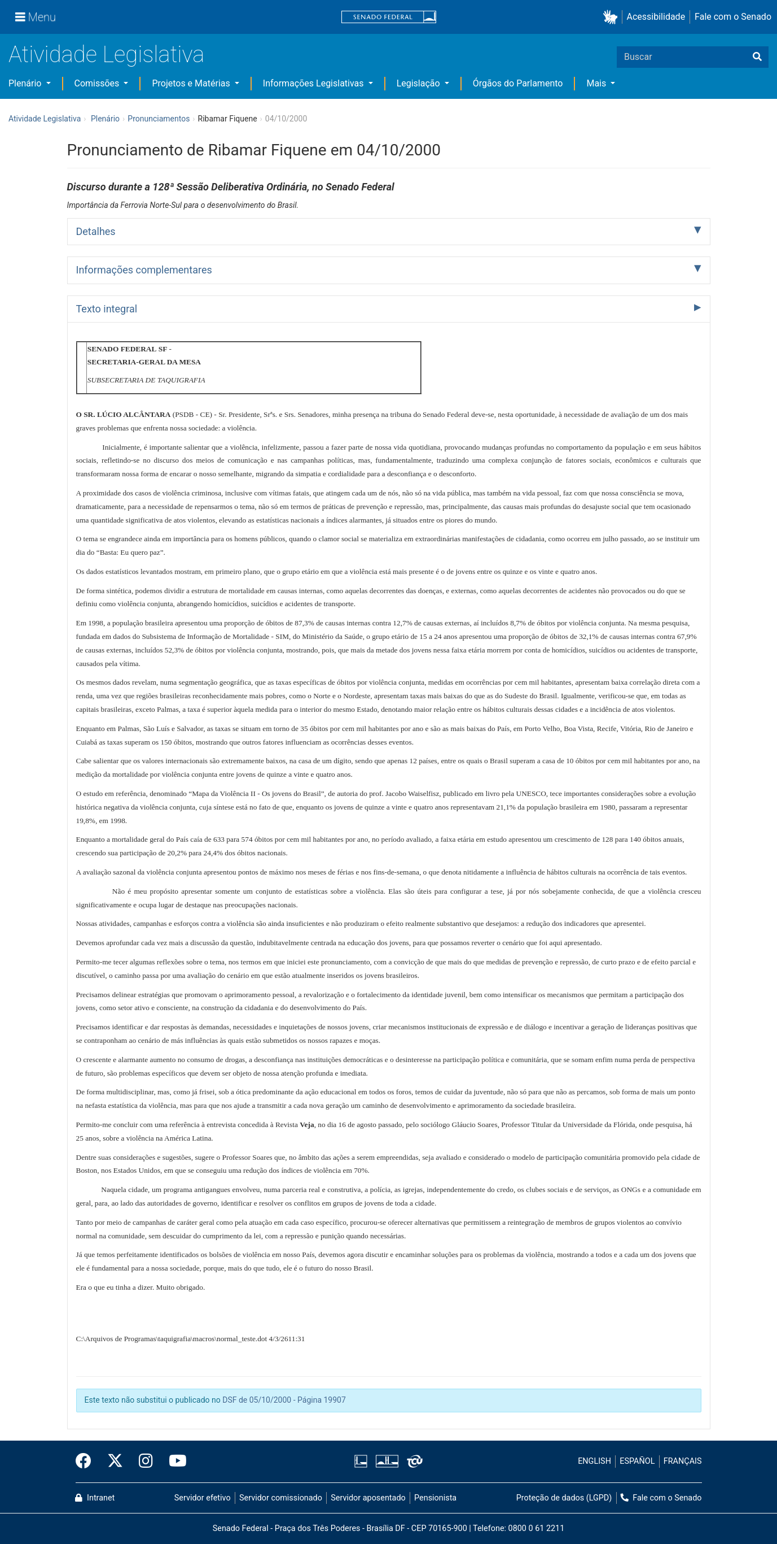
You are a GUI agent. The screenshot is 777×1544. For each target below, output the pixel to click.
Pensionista (435, 1498)
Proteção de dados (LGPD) (564, 1498)
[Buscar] (757, 57)
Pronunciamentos (159, 118)
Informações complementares (144, 270)
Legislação (419, 83)
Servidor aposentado (368, 1498)
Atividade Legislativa (106, 54)
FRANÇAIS (683, 1461)
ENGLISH (594, 1461)
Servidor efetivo (202, 1498)
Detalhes (96, 231)
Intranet (95, 1498)
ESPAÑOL (637, 1461)
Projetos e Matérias (192, 83)
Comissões (98, 83)
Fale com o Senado (733, 16)
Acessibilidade (656, 16)
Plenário (25, 83)
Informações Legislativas (314, 83)
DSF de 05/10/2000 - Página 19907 (284, 1399)
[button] (612, 17)
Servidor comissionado (280, 1498)
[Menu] (35, 17)
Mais (597, 83)
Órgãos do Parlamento (518, 83)
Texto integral (107, 309)
